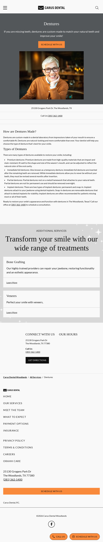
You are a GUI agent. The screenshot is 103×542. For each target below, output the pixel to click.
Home (7, 396)
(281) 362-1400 (55, 115)
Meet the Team (14, 410)
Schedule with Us (51, 44)
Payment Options (16, 423)
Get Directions (37, 360)
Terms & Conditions (18, 447)
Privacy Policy (14, 440)
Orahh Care (12, 461)
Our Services (12, 403)
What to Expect (14, 416)
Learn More (11, 282)
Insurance (11, 430)
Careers (9, 454)
